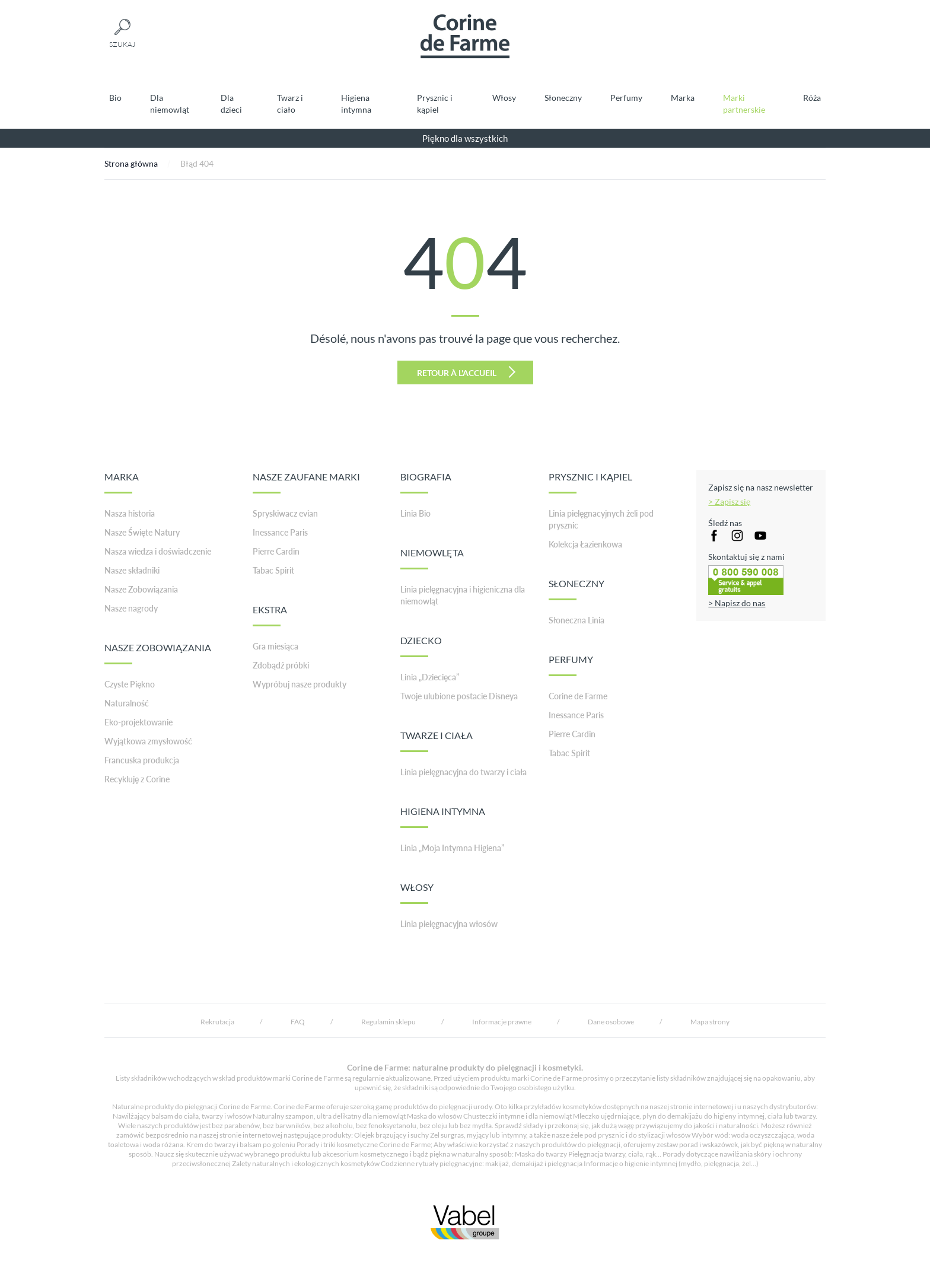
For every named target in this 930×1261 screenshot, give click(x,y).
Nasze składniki (132, 570)
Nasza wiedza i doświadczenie (157, 551)
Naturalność (126, 703)
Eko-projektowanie (138, 722)
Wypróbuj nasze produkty (299, 684)
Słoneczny (563, 98)
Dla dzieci (231, 103)
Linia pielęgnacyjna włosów (449, 924)
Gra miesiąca (275, 646)
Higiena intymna (356, 103)
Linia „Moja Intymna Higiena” (452, 848)
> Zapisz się (729, 501)
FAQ (298, 1021)
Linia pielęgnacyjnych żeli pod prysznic (601, 519)
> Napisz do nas (736, 603)
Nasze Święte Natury (142, 532)
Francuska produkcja (141, 760)
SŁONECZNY (576, 589)
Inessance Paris (280, 532)
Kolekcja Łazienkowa (585, 544)
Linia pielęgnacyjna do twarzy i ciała (463, 772)
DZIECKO (421, 646)
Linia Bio (415, 513)
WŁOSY (417, 892)
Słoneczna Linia (576, 620)
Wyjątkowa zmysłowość (148, 741)
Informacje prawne (501, 1021)
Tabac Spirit (273, 570)
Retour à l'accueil (466, 372)
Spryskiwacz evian (285, 513)
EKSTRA (270, 615)
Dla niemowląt (169, 103)
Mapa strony (710, 1021)
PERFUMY (571, 665)
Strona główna (131, 163)
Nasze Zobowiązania (141, 589)
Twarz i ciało (290, 103)
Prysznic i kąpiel (435, 103)
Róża (812, 98)
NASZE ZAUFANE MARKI (306, 482)
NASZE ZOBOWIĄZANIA (157, 653)
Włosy (504, 98)
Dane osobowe (611, 1021)
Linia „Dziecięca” (429, 677)
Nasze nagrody (131, 608)
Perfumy (626, 98)
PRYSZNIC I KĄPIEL (590, 482)
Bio (115, 98)
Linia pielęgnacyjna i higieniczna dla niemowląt (462, 595)
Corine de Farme (578, 696)
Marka (683, 98)
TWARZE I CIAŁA (436, 741)
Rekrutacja (217, 1021)
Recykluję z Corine (137, 779)
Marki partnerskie (744, 103)
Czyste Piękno (129, 684)
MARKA (121, 482)
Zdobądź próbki (281, 665)
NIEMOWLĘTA (432, 558)
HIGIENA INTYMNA (442, 816)
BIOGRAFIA (425, 482)
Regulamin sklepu (388, 1021)
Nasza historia (129, 513)
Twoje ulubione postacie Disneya (459, 696)
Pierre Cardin (276, 551)
